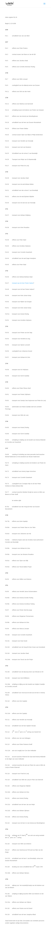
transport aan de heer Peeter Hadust (22, 283)
